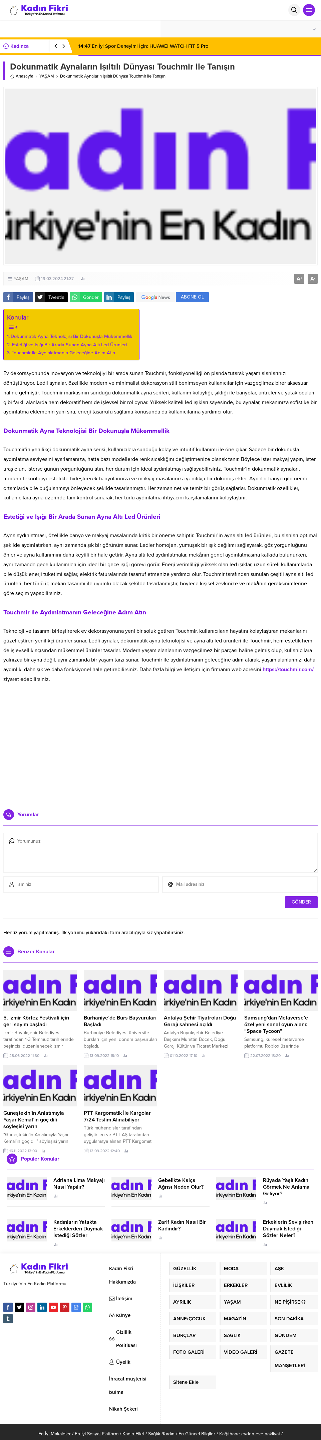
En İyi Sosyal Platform (96, 1434)
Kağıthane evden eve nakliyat (249, 1434)
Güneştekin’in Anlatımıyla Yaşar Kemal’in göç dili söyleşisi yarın (33, 1120)
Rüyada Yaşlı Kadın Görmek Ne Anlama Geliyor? (286, 1187)
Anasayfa (21, 76)
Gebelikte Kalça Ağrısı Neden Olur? (181, 1183)
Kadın (169, 1434)
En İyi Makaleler (54, 1434)
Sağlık (154, 1434)
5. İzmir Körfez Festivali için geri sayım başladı (36, 1021)
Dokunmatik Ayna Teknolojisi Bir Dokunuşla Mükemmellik (71, 336)
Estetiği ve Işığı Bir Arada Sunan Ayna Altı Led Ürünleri (69, 345)
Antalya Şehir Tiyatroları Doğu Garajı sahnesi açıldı (200, 1021)
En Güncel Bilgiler (197, 1434)
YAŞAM (46, 76)
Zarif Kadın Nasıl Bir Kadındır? (182, 1225)
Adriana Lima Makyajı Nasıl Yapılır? (79, 1183)
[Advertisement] (161, 752)
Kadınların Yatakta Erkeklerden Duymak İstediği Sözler (78, 1229)
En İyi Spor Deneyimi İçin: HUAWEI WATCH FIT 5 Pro (143, 46)
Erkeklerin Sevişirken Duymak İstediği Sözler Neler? (288, 1229)
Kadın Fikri (133, 1434)
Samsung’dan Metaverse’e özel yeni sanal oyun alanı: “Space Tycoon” (276, 1024)
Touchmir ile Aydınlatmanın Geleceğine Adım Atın (63, 353)
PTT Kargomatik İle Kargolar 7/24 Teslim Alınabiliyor (117, 1116)
